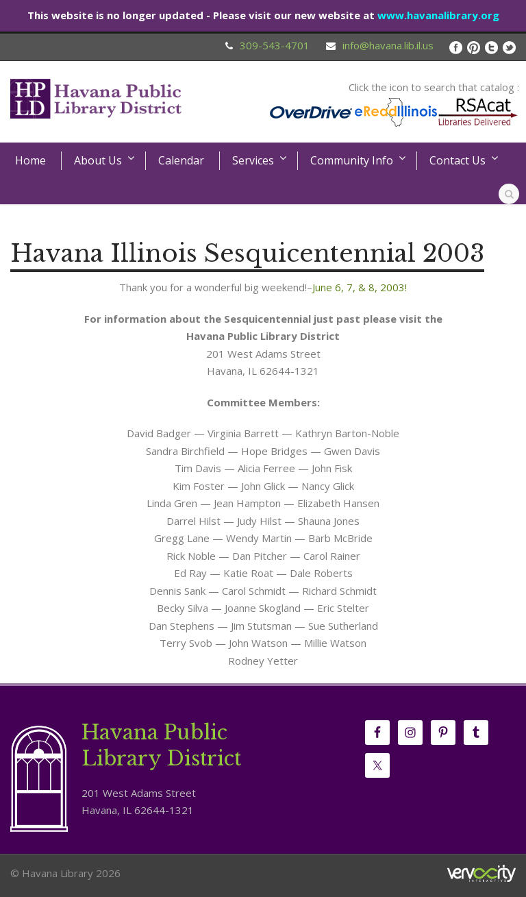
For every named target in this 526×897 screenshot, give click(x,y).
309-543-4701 (275, 45)
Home (30, 160)
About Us (98, 160)
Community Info (351, 160)
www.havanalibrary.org (438, 15)
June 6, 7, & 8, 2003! (359, 287)
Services (253, 160)
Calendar (181, 160)
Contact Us (457, 160)
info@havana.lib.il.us (388, 45)
